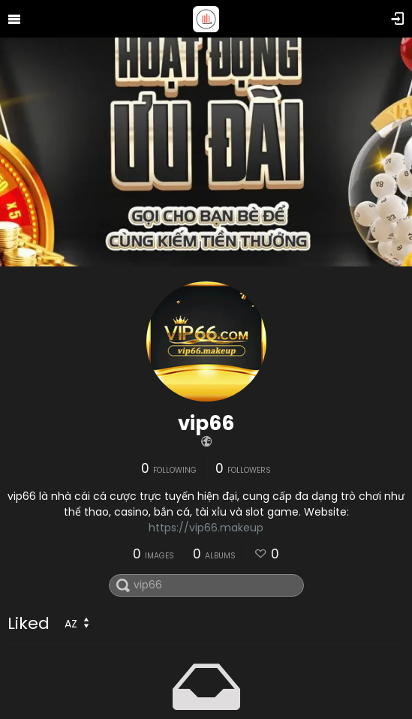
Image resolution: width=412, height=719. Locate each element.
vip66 (206, 423)
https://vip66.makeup (206, 527)
